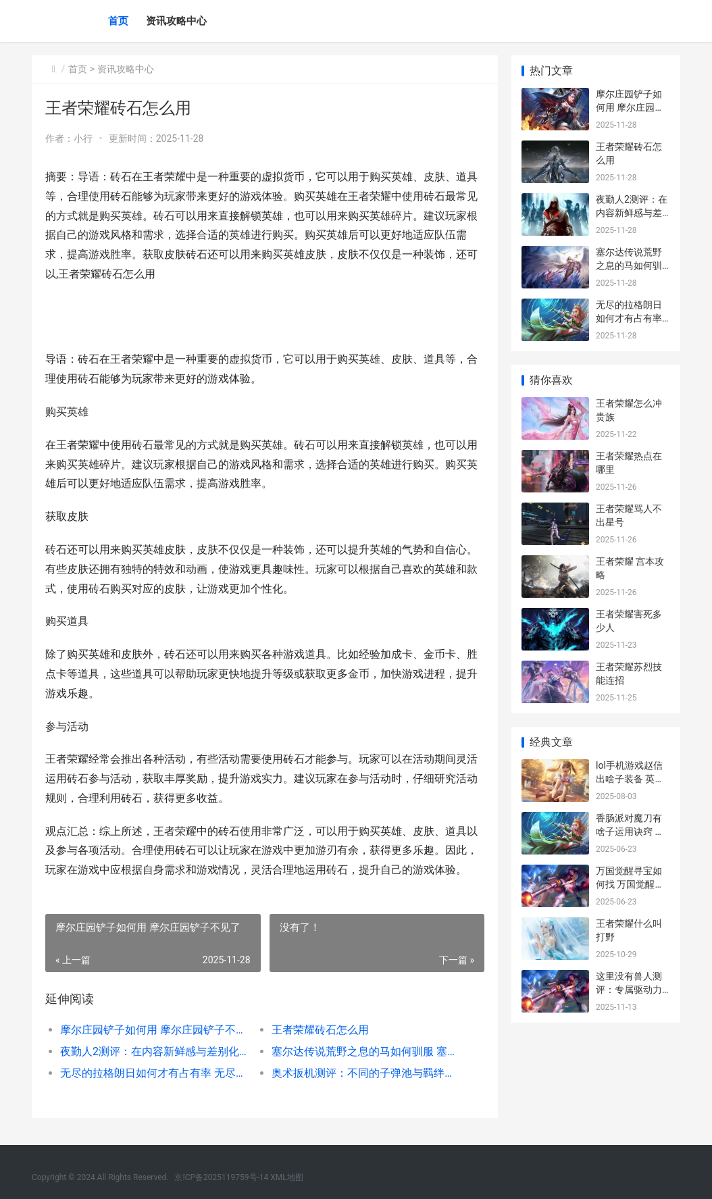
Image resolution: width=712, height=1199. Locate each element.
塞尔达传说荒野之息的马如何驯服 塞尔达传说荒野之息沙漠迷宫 (367, 1051)
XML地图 (286, 1177)
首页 (118, 21)
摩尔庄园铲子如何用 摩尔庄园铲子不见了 (155, 1029)
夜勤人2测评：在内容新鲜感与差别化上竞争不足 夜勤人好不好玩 (155, 1051)
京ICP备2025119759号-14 (221, 1177)
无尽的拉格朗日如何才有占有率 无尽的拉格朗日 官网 (155, 1073)
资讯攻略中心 (176, 21)
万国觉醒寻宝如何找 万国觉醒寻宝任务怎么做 (630, 883)
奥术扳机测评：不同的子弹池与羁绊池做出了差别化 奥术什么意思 (367, 1073)
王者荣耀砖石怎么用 (320, 1029)
